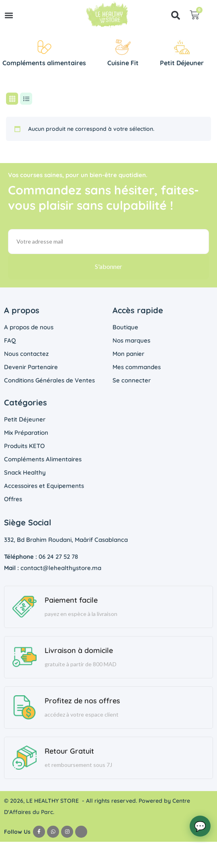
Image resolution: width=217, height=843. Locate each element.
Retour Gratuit (69, 752)
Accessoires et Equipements (44, 487)
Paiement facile (71, 601)
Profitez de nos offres (82, 702)
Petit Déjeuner (24, 420)
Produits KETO (24, 447)
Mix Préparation (26, 434)
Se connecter (132, 381)
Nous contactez (26, 355)
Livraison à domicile (79, 651)
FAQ (10, 341)
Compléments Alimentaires (43, 460)
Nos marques (131, 341)
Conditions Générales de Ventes (49, 381)
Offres (13, 500)
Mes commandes (137, 368)
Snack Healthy (25, 473)
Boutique (125, 328)
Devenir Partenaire (31, 368)
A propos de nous (28, 328)
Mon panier (128, 355)
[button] (8, 15)
